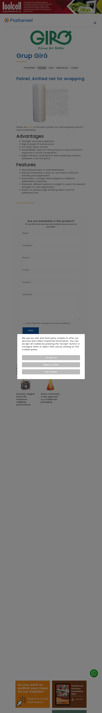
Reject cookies (51, 364)
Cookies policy (29, 349)
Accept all (51, 357)
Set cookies (51, 371)
